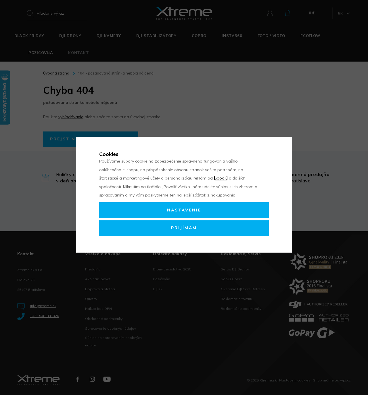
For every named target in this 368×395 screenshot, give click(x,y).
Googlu (221, 178)
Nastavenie (184, 210)
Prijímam (184, 227)
